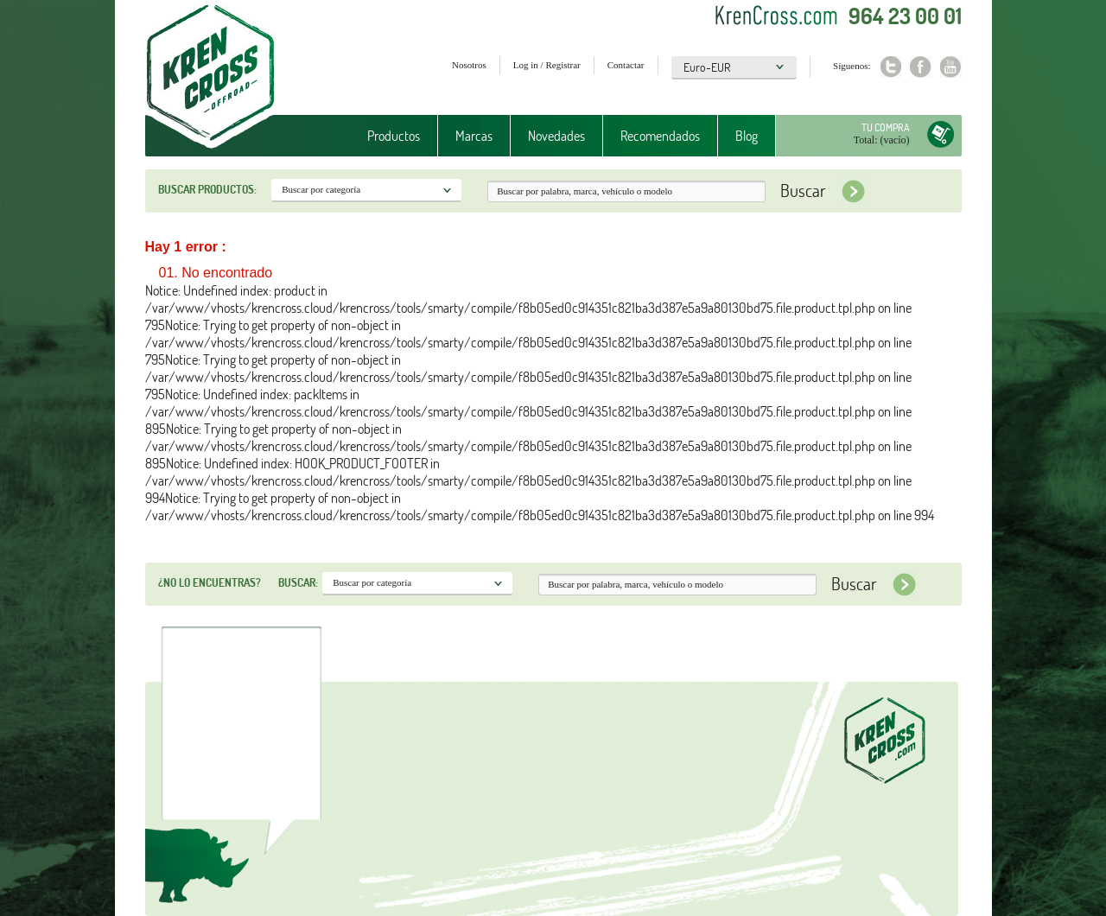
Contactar (626, 65)
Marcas (474, 135)
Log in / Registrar (547, 65)
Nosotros (469, 65)
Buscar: (298, 582)
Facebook (920, 67)
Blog (746, 135)
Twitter (890, 67)
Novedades (556, 135)
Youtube (951, 67)
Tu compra (885, 127)
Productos (393, 135)
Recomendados (660, 135)
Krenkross (210, 77)
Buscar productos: (207, 189)
